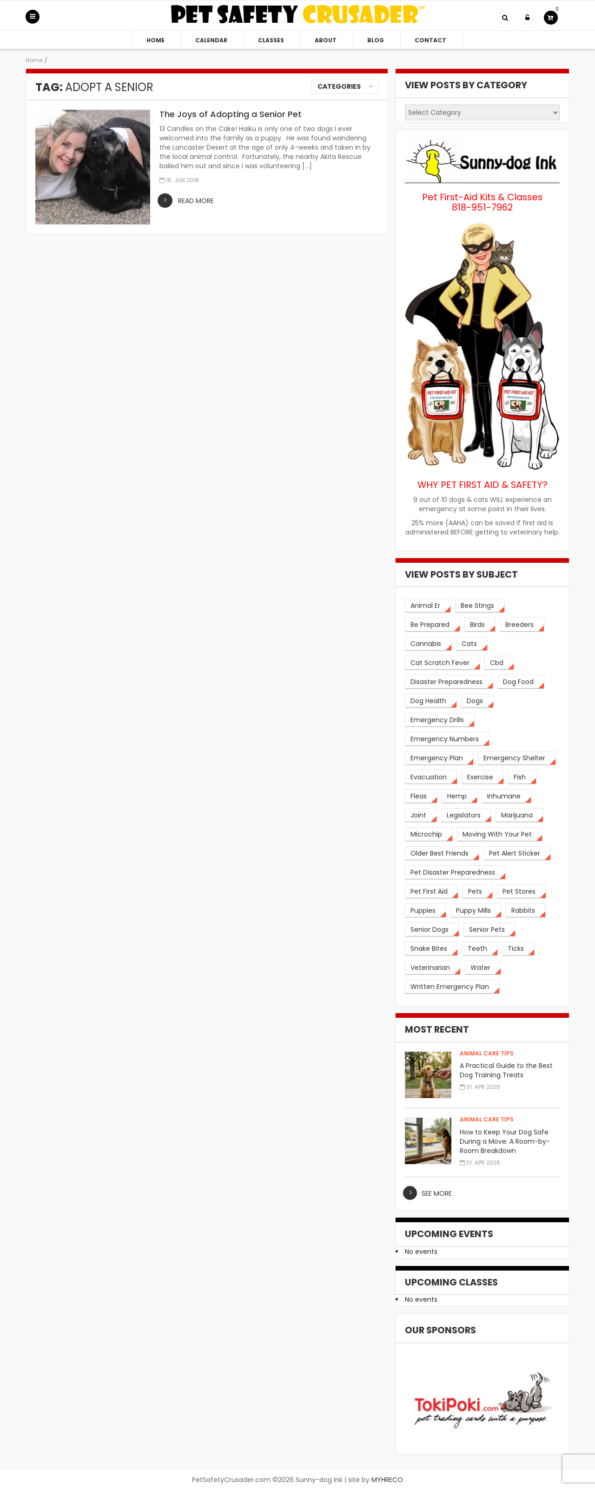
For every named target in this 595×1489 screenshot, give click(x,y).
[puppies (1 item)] (425, 910)
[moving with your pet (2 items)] (499, 834)
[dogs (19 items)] (477, 701)
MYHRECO (387, 1479)
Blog (375, 40)
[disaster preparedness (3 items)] (449, 682)
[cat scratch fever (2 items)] (442, 663)
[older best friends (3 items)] (442, 853)
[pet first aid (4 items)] (431, 891)
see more (437, 1193)
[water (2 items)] (483, 968)
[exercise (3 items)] (483, 777)
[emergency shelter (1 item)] (517, 758)
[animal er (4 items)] (428, 606)
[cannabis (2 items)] (428, 644)
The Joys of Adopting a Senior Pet (230, 114)
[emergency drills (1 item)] (440, 720)
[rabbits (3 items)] (526, 910)
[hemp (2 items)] (459, 796)
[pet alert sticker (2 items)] (517, 853)
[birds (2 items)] (480, 625)
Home (155, 40)
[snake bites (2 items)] (431, 949)
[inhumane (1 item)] (506, 796)
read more (196, 200)
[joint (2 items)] (421, 815)
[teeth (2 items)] (480, 949)
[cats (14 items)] (472, 644)
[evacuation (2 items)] (431, 777)
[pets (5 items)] (478, 891)
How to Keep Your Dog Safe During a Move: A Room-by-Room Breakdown (505, 1141)
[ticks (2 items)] (518, 949)
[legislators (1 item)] (466, 815)
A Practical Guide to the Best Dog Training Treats (506, 1070)
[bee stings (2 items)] (480, 606)
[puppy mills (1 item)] (476, 910)
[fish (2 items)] (522, 777)
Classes (271, 40)
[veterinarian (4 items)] (433, 968)
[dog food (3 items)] (520, 682)
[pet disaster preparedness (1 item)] (455, 872)
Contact (430, 40)
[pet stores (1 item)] (521, 891)
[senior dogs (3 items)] (432, 929)
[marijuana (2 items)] (519, 815)
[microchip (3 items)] (429, 834)
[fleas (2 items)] (421, 796)
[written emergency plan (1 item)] (452, 987)
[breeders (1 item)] (522, 625)
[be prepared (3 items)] (432, 625)
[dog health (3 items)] (431, 701)
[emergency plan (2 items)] (439, 758)
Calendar (211, 40)
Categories (339, 86)
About (326, 40)
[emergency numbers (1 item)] (447, 739)
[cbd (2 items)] (499, 663)
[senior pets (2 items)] (489, 929)
